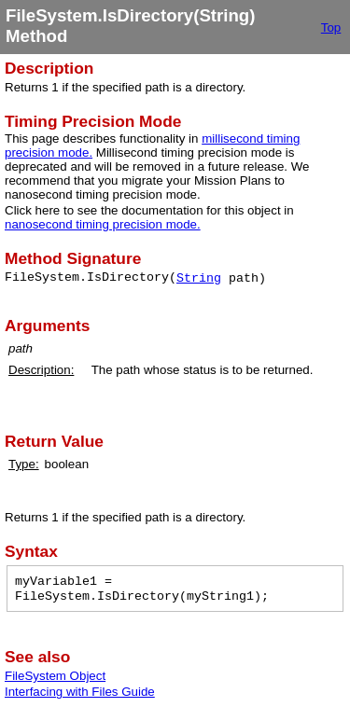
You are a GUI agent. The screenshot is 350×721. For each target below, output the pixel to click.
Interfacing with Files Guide (80, 692)
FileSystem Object (55, 676)
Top (331, 28)
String (198, 278)
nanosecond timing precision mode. (103, 224)
